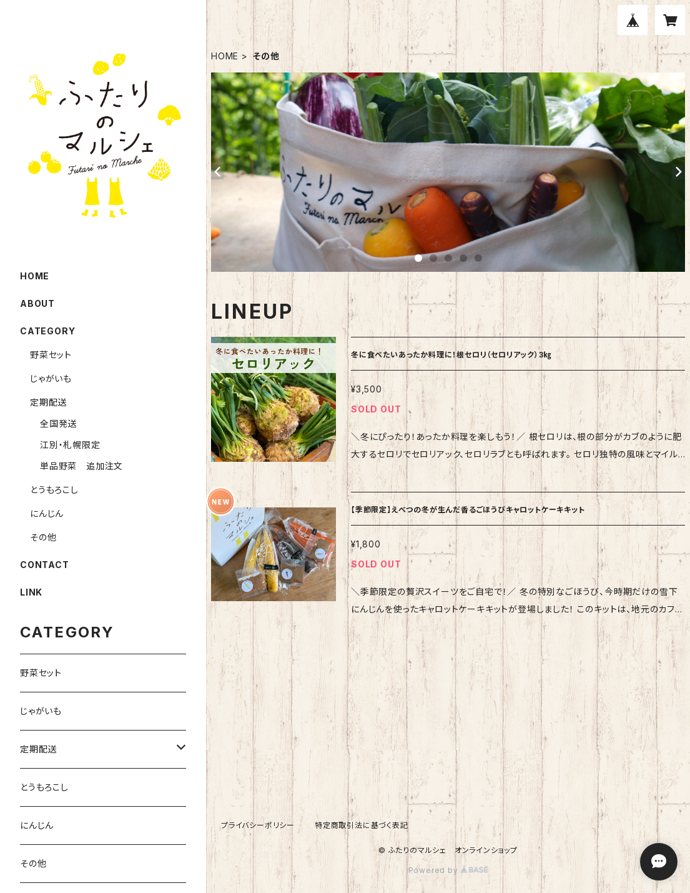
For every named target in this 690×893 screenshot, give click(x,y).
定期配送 (48, 402)
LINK (31, 592)
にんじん (47, 513)
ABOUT (37, 303)
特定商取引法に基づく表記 (361, 825)
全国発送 (58, 423)
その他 (43, 537)
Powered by (448, 870)
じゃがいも (51, 378)
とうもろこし (54, 489)
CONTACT (44, 564)
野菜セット (51, 354)
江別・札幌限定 (70, 444)
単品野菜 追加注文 (81, 466)
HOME (225, 56)
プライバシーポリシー (258, 825)
